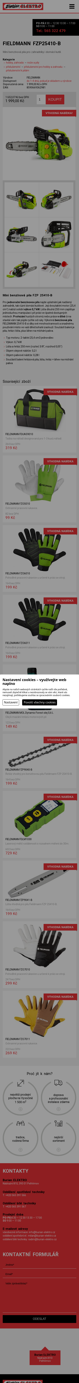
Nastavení (11, 702)
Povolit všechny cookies (40, 702)
